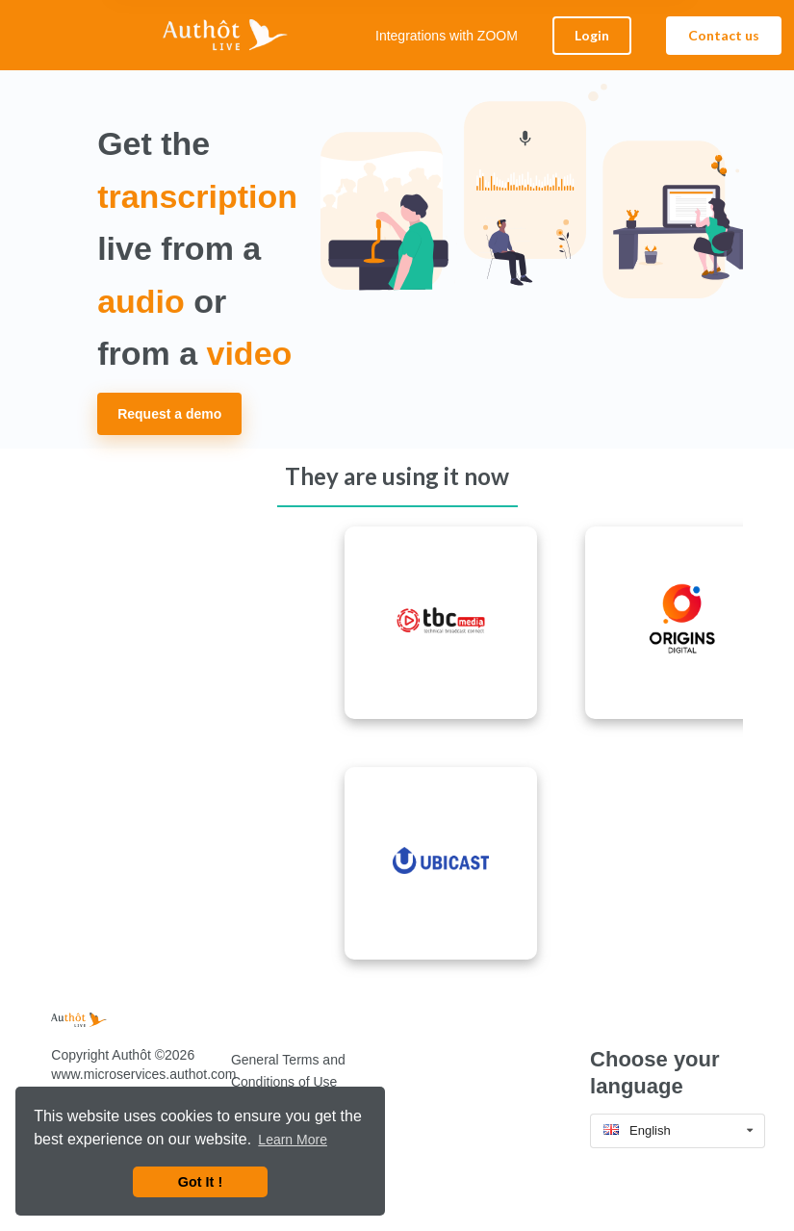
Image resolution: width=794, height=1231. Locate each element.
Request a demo (169, 414)
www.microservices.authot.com (143, 1074)
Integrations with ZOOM (446, 35)
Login (592, 35)
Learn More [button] (292, 1139)
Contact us (723, 35)
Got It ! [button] (200, 1182)
